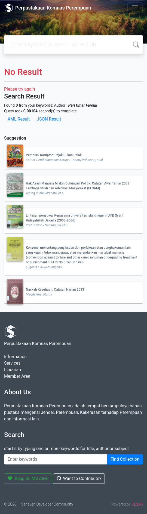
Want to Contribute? (79, 478)
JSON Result (49, 119)
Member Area (17, 376)
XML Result (19, 119)
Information (15, 356)
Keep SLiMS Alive (28, 478)
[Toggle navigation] (135, 7)
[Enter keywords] (55, 459)
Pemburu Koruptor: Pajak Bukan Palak (54, 155)
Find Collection (125, 459)
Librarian (12, 369)
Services (12, 363)
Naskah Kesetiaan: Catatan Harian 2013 (55, 289)
